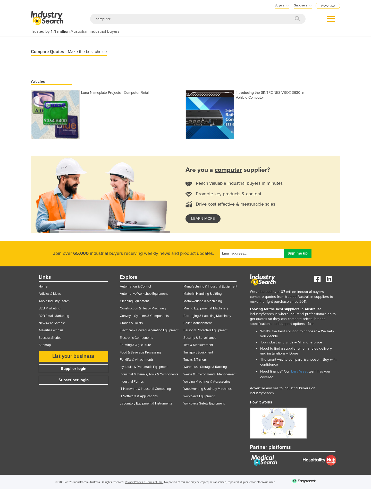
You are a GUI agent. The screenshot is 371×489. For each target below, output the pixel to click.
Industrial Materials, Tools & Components (149, 374)
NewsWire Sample (52, 323)
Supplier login (73, 368)
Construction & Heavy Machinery (143, 308)
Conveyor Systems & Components (144, 316)
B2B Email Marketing (54, 316)
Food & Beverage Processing (140, 352)
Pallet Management (197, 323)
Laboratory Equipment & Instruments (146, 403)
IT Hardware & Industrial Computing (145, 389)
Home (43, 286)
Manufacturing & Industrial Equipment (210, 286)
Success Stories (50, 338)
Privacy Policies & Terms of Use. (144, 482)
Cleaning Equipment (134, 301)
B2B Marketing (49, 308)
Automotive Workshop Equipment (144, 294)
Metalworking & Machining (202, 301)
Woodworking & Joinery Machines (207, 389)
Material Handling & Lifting (202, 294)
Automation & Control (135, 286)
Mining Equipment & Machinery (205, 308)
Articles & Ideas (50, 294)
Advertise (328, 6)
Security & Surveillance (199, 338)
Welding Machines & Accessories (206, 382)
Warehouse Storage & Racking (205, 367)
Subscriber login (73, 380)
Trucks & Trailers (195, 360)
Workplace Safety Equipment (204, 403)
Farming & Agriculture (135, 345)
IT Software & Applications (139, 396)
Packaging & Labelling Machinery (207, 316)
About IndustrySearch (54, 301)
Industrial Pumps (132, 382)
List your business (73, 356)
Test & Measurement (198, 345)
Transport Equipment (198, 352)
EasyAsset (299, 371)
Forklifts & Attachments (137, 360)
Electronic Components (136, 338)
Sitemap (45, 345)
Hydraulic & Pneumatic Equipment (144, 367)
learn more (203, 218)
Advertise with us (51, 330)
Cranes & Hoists (131, 323)
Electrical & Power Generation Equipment (149, 330)
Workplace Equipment (199, 396)
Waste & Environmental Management (210, 374)
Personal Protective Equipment (205, 330)
